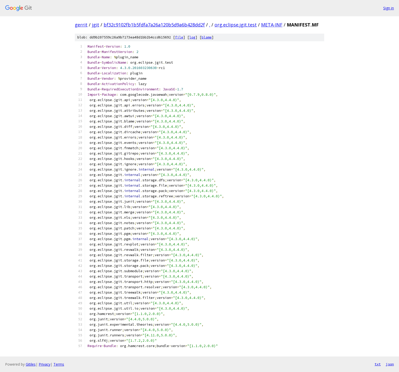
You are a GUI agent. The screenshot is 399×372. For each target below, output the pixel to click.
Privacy (44, 364)
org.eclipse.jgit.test (236, 25)
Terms (58, 364)
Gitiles (31, 364)
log (192, 37)
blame (207, 37)
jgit (95, 25)
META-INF (271, 25)
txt (378, 364)
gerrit (81, 25)
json (390, 364)
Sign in (388, 8)
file (179, 37)
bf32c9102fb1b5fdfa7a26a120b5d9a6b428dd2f (154, 25)
